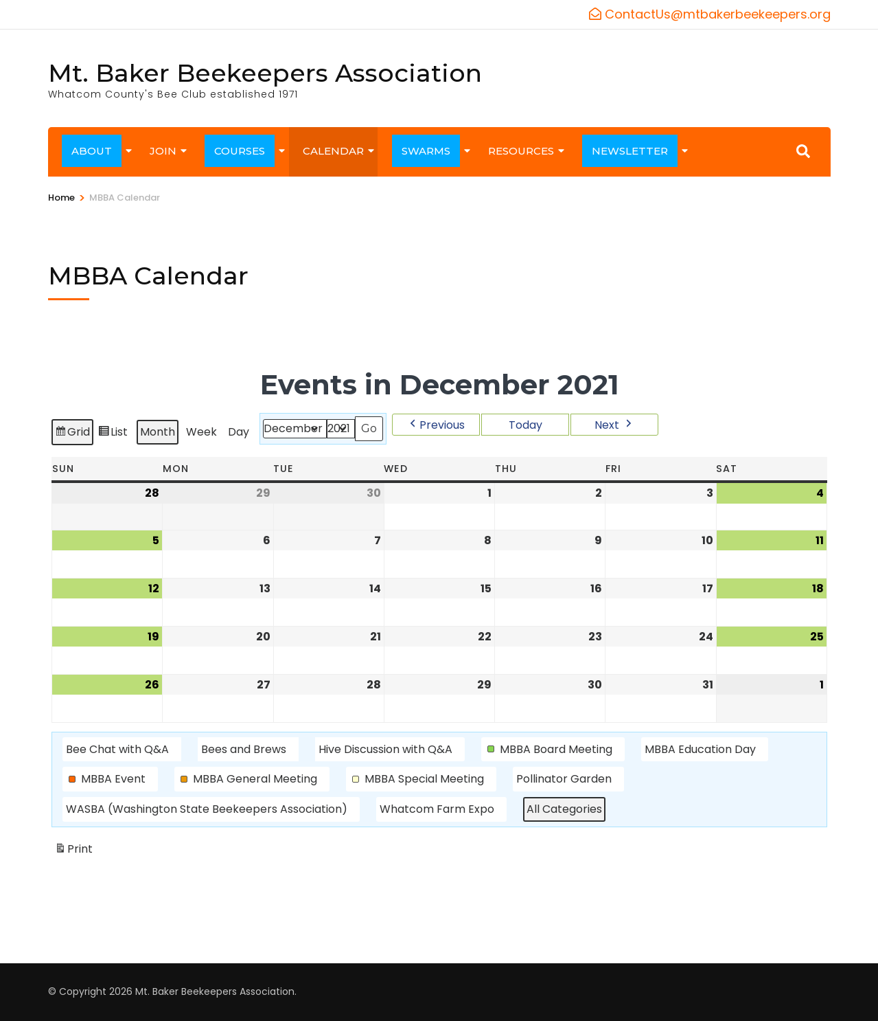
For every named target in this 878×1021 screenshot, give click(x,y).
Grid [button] (72, 434)
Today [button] (525, 425)
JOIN (163, 150)
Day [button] (238, 432)
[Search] (803, 151)
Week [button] (201, 432)
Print (73, 851)
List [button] (112, 434)
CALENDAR (333, 150)
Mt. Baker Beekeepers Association (265, 73)
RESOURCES (521, 150)
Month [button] (157, 432)
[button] (436, 425)
